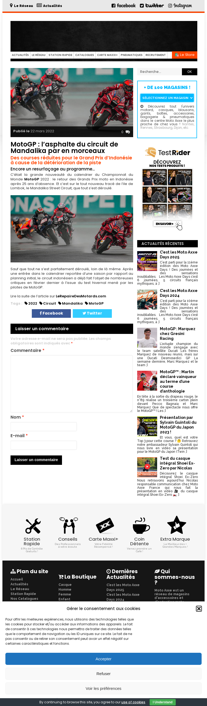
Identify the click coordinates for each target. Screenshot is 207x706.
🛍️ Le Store (185, 54)
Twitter (92, 313)
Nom (17, 417)
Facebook (51, 313)
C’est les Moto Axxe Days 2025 (123, 587)
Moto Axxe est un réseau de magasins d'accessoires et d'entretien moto (171, 596)
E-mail (19, 436)
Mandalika (72, 303)
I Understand (162, 702)
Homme (64, 589)
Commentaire (27, 350)
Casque (65, 584)
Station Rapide (60, 55)
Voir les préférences (104, 688)
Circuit (49, 303)
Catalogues (84, 55)
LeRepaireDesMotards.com (81, 296)
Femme (64, 594)
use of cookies (133, 702)
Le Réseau (39, 55)
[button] (199, 608)
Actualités (20, 55)
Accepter (103, 659)
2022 (32, 303)
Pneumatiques (132, 55)
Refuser (103, 673)
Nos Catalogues (24, 598)
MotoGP (31, 179)
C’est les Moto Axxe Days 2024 (123, 597)
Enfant (64, 599)
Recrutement (156, 55)
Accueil (17, 579)
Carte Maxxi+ (107, 55)
